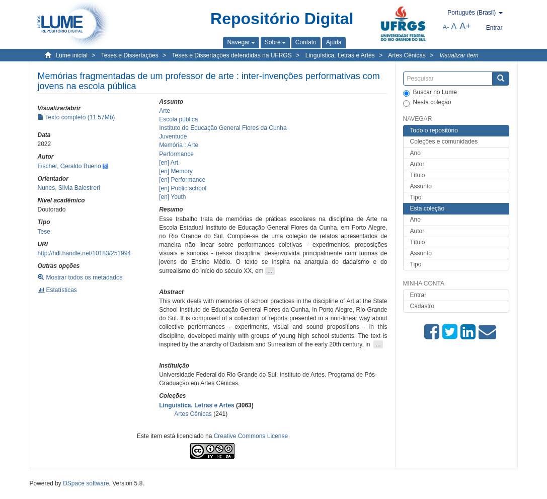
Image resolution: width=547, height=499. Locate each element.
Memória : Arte (178, 145)
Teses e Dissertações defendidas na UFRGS (232, 55)
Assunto (421, 186)
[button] (241, 42)
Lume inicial (72, 55)
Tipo (416, 197)
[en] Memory (176, 171)
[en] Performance (182, 179)
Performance (176, 154)
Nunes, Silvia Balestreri (69, 187)
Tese (44, 231)
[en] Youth (172, 196)
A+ (465, 26)
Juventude (173, 136)
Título (417, 175)
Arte (164, 110)
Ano (415, 153)
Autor (417, 164)
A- (446, 27)
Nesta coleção (427, 103)
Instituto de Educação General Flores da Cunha (223, 127)
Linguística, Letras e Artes (340, 55)
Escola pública (178, 119)
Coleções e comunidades (444, 141)
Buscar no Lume (430, 93)
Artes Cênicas (407, 55)
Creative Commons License (251, 436)
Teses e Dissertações (130, 55)
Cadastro (422, 306)
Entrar (418, 295)
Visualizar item (459, 55)
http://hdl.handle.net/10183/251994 (84, 253)
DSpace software (86, 483)
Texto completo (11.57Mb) (76, 117)
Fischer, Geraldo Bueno (69, 166)
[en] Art (168, 162)
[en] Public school (182, 188)
